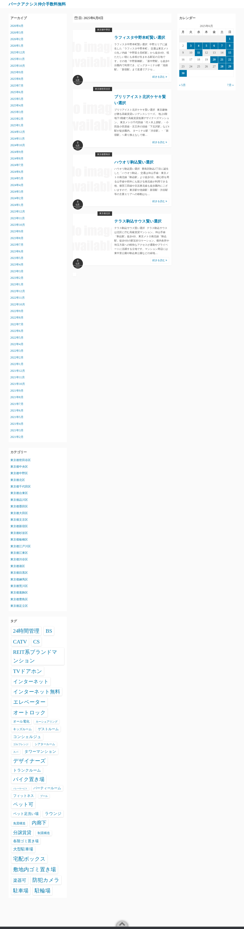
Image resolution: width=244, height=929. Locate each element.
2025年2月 (17, 118)
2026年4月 (17, 25)
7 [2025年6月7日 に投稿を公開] (222, 45)
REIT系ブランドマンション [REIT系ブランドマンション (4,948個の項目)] (35, 656)
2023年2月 (17, 277)
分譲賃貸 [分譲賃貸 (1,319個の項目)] (22, 832)
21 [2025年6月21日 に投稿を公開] (221, 59)
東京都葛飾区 (19, 592)
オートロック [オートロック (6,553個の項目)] (29, 712)
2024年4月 (17, 184)
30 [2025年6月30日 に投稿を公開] (182, 73)
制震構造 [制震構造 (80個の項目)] (44, 833)
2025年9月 (17, 72)
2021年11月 (17, 377)
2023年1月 (17, 284)
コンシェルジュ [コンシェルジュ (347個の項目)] (27, 736)
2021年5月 (17, 417)
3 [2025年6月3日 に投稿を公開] (191, 45)
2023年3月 (17, 271)
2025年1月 (17, 125)
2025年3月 (17, 112)
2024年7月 (17, 165)
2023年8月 (17, 237)
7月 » (230, 85)
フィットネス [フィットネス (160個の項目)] (23, 795)
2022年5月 (17, 337)
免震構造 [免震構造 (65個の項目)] (19, 823)
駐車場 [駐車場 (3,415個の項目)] (20, 890)
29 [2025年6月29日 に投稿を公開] (229, 66)
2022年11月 (17, 297)
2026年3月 (17, 32)
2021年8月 (17, 397)
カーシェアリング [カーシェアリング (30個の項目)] (47, 721)
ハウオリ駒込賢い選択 (133, 162)
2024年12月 (17, 131)
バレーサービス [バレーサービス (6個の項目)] (20, 788)
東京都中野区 (103, 29)
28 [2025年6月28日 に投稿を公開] (221, 66)
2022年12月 (17, 290)
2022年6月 (17, 330)
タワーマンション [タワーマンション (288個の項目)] (40, 751)
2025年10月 (17, 65)
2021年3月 (17, 430)
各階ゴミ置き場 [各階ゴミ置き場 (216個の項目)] (26, 841)
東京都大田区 (19, 512)
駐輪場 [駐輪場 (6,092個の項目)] (42, 890)
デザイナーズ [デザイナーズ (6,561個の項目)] (29, 761)
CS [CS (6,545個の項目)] (36, 641)
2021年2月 (17, 436)
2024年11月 (17, 138)
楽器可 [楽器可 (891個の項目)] (19, 880)
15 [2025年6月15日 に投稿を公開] (229, 52)
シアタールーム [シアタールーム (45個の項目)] (45, 744)
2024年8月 (17, 158)
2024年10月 (17, 145)
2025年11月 (17, 58)
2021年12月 (17, 370)
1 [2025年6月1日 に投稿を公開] (230, 38)
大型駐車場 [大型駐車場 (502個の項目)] (23, 849)
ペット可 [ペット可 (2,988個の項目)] (23, 804)
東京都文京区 (19, 519)
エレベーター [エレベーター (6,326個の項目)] (29, 702)
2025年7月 (17, 85)
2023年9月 (17, 231)
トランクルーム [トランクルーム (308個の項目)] (27, 770)
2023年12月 (17, 211)
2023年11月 (17, 218)
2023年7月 (17, 244)
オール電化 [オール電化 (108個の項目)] (21, 721)
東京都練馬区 (19, 579)
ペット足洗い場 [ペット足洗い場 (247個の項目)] (26, 814)
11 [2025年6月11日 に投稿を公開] (198, 52)
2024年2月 (17, 198)
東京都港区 (17, 565)
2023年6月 (17, 251)
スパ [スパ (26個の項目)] (15, 751)
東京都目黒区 (19, 572)
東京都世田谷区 (102, 88)
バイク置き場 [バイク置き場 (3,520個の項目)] (28, 779)
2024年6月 (17, 171)
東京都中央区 (19, 466)
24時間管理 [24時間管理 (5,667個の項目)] (26, 631)
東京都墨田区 (19, 506)
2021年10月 (17, 383)
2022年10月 (17, 304)
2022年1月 (17, 364)
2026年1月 (17, 45)
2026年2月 (17, 38)
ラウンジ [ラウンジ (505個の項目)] (53, 813)
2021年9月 (17, 390)
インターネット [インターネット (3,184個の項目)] (31, 681)
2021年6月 (17, 410)
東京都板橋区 (19, 539)
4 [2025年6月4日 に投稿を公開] (198, 45)
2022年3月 (17, 350)
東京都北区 (104, 213)
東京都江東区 (19, 552)
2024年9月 (17, 151)
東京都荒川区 (19, 585)
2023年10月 (17, 224)
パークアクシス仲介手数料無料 (40, 4)
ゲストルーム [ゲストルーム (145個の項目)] (48, 729)
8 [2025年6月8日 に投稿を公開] (230, 45)
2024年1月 (17, 204)
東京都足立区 (19, 605)
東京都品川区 (19, 499)
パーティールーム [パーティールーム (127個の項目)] (47, 788)
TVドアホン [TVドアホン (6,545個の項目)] (27, 671)
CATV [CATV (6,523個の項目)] (20, 641)
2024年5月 (17, 178)
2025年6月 (17, 92)
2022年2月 (17, 357)
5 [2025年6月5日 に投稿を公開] (206, 45)
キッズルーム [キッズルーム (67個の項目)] (22, 729)
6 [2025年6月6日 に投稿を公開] (214, 45)
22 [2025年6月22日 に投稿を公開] (229, 59)
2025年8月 (17, 78)
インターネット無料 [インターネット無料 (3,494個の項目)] (36, 691)
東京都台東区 (19, 493)
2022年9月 (17, 310)
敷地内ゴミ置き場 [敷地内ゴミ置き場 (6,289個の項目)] (34, 869)
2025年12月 (17, 52)
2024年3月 (17, 191)
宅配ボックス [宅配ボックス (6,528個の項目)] (29, 859)
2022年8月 (17, 317)
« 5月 (182, 85)
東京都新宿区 (19, 526)
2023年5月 (17, 257)
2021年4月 (17, 423)
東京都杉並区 (19, 532)
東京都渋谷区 (19, 559)
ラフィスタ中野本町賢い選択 (139, 37)
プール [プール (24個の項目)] (44, 795)
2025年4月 (17, 105)
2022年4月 (17, 344)
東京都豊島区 (103, 154)
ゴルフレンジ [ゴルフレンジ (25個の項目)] (20, 744)
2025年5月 (17, 98)
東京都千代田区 (20, 486)
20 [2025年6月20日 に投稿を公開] (214, 59)
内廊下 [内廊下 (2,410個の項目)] (39, 822)
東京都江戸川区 (20, 546)
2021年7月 (17, 403)
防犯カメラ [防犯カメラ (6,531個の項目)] (45, 880)
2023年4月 (17, 264)
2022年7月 (17, 324)
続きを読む (159, 76)
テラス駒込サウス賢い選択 (137, 221)
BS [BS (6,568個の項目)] (49, 631)
